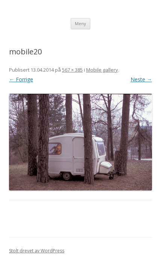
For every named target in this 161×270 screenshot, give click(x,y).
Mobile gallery (102, 69)
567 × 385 (72, 69)
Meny (80, 23)
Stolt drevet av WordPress (36, 251)
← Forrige (21, 79)
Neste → (141, 79)
